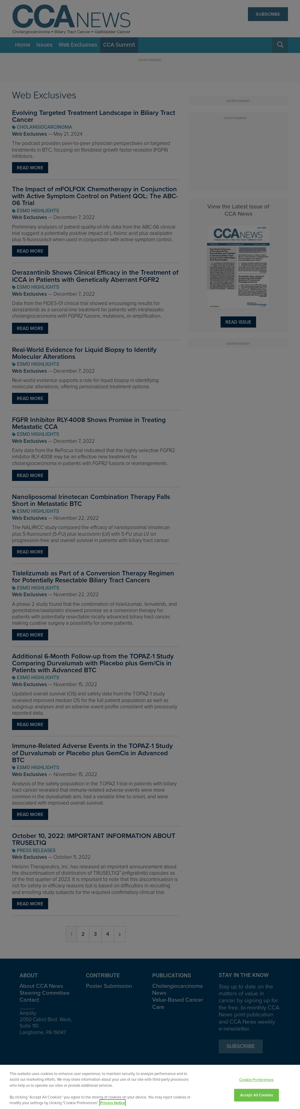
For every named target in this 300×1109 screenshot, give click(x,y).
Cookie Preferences (256, 1080)
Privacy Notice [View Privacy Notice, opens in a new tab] (112, 1103)
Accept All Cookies (256, 1095)
